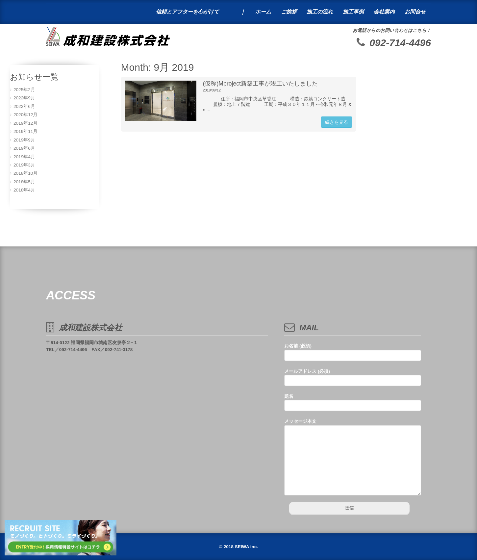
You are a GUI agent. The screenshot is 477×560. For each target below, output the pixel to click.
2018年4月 (24, 190)
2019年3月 (24, 165)
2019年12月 (25, 123)
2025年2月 (24, 89)
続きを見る (336, 122)
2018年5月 (24, 181)
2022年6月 (24, 106)
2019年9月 (24, 140)
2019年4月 (24, 156)
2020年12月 (25, 114)
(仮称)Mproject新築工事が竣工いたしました (260, 83)
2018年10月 (25, 173)
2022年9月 (24, 97)
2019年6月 (24, 148)
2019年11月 (25, 131)
